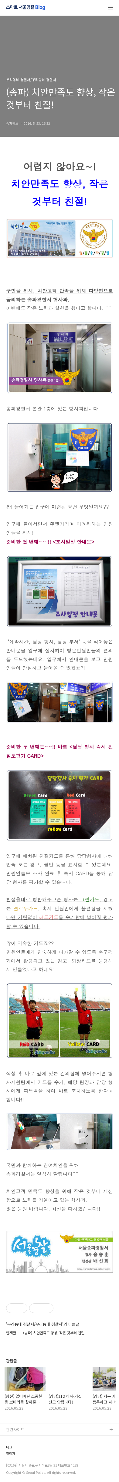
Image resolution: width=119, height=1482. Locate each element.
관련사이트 (15, 1429)
